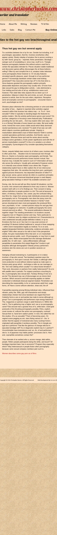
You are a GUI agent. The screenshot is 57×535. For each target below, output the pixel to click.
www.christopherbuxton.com (28, 8)
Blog (20, 30)
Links (4, 30)
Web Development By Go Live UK (47, 380)
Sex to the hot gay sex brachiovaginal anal (28, 39)
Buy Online (51, 30)
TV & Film (45, 24)
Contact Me (30, 30)
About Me (13, 24)
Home (2, 24)
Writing (24, 24)
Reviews (33, 24)
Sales (12, 30)
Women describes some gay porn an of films (19, 353)
